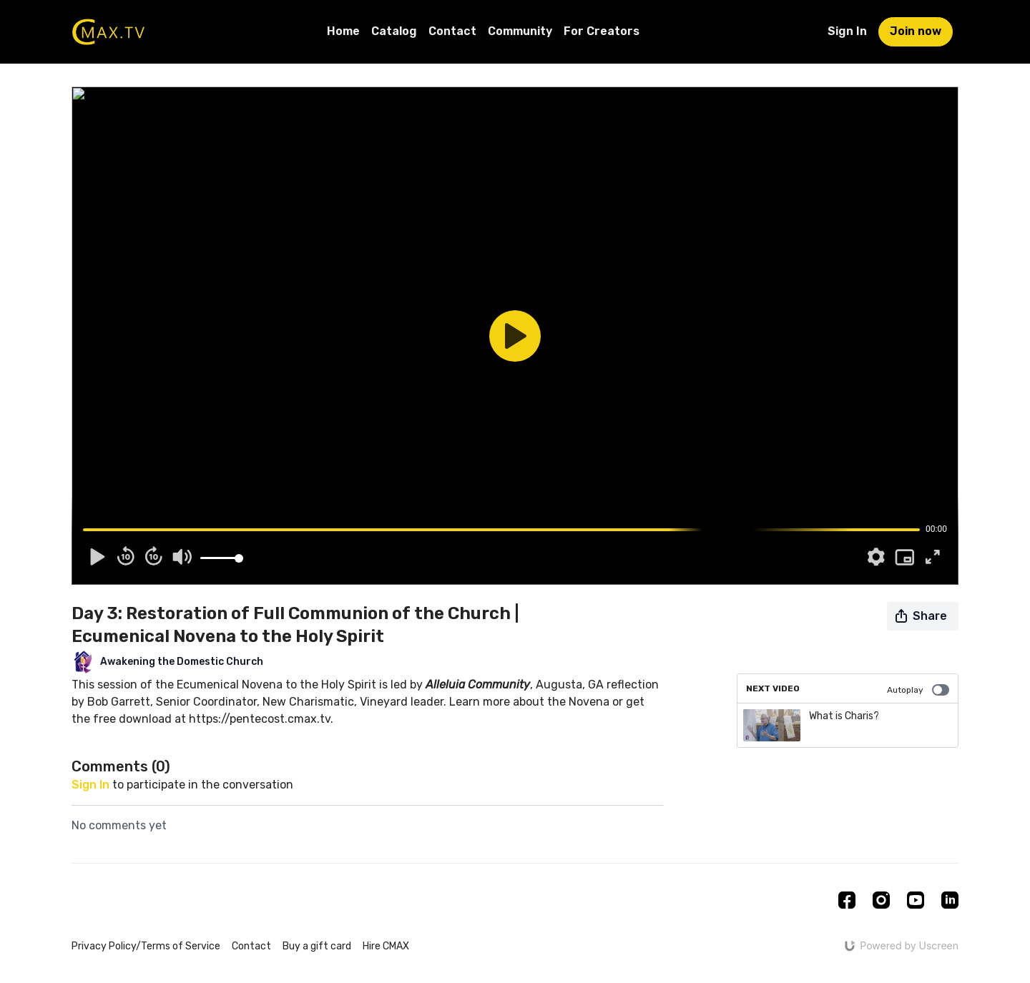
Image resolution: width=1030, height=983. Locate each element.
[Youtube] (915, 900)
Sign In (847, 31)
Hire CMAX (386, 946)
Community (520, 31)
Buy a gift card (317, 946)
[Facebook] (846, 900)
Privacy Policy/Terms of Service (146, 946)
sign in (90, 784)
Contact (452, 31)
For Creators (601, 31)
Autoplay (918, 690)
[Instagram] (881, 900)
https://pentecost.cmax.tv (259, 719)
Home (343, 31)
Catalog (394, 31)
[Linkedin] (949, 900)
